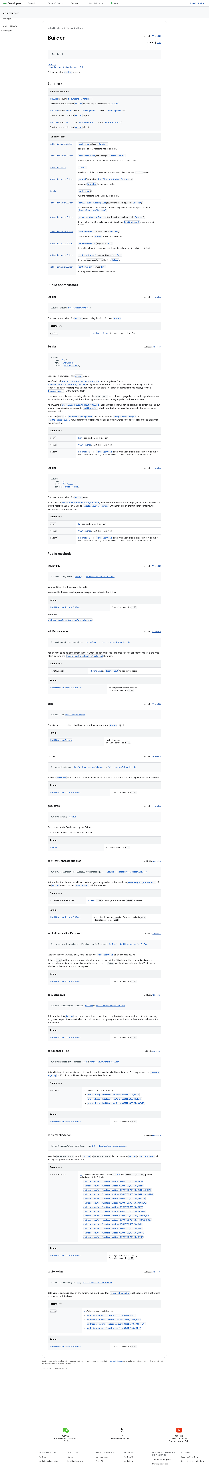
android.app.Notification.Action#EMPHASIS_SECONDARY (116, 1103)
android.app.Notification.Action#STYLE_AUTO (111, 1315)
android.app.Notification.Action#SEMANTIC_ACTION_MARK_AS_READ (117, 1190)
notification (90, 408)
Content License (116, 1361)
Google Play (94, 3)
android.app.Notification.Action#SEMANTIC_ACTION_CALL (112, 1224)
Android (42, 1457)
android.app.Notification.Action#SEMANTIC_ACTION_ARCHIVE (114, 1203)
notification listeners (95, 506)
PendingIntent (131, 222)
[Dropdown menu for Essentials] (41, 3)
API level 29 (156, 995)
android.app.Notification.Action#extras (70, 620)
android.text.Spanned (80, 416)
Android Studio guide (161, 1459)
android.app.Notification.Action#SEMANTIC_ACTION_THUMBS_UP (116, 1215)
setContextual (86, 231)
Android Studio (197, 3)
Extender (91, 184)
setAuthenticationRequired (93, 217)
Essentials (33, 3)
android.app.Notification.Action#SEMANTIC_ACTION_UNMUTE (114, 1211)
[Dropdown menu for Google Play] (103, 3)
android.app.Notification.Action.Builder (68, 67)
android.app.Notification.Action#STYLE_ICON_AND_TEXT (116, 1324)
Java (159, 42)
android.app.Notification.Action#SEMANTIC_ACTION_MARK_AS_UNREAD (118, 1194)
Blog (116, 3)
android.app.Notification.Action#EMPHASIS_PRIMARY (115, 1099)
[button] (17, 30)
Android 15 (128, 1457)
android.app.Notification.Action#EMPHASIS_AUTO (113, 1094)
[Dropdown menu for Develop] (82, 3)
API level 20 (156, 36)
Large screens (102, 1457)
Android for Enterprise (48, 1461)
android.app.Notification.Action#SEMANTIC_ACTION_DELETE (114, 1198)
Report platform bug (189, 1457)
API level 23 (156, 347)
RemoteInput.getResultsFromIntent (84, 656)
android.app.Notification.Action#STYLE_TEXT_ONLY (114, 1319)
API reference (11, 13)
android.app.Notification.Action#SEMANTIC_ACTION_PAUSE (113, 1232)
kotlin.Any (52, 64)
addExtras (84, 144)
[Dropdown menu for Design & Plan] (64, 3)
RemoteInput (112, 671)
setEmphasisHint (87, 243)
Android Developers (55, 28)
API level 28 (156, 1135)
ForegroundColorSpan (125, 416)
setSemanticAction (88, 255)
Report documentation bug (192, 1461)
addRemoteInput (87, 155)
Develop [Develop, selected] (75, 3)
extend (82, 179)
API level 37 (156, 1051)
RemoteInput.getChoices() (92, 210)
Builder (54, 99)
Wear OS (99, 1461)
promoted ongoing (119, 1293)
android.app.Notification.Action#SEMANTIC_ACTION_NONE (113, 1181)
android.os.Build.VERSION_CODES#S (80, 381)
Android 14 (128, 1461)
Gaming (71, 1457)
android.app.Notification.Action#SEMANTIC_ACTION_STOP (113, 1237)
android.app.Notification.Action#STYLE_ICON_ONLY (114, 1328)
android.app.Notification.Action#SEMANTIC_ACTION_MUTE (113, 1207)
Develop (70, 28)
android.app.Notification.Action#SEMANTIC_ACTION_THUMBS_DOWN (117, 1220)
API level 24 (156, 861)
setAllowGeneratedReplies (92, 202)
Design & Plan (54, 3)
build (81, 167)
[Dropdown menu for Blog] (121, 3)
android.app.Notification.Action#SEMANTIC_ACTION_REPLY (113, 1185)
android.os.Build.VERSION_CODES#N (80, 405)
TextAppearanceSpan (59, 420)
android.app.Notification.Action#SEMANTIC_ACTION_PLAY (112, 1228)
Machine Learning (75, 1461)
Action (67, 72)
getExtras (84, 191)
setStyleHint (85, 267)
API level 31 (156, 933)
